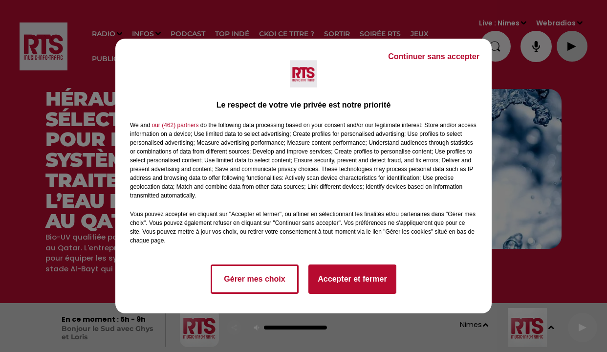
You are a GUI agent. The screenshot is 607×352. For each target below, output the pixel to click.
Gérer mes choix (254, 279)
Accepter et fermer (352, 279)
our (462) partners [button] (175, 125)
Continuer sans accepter (433, 56)
